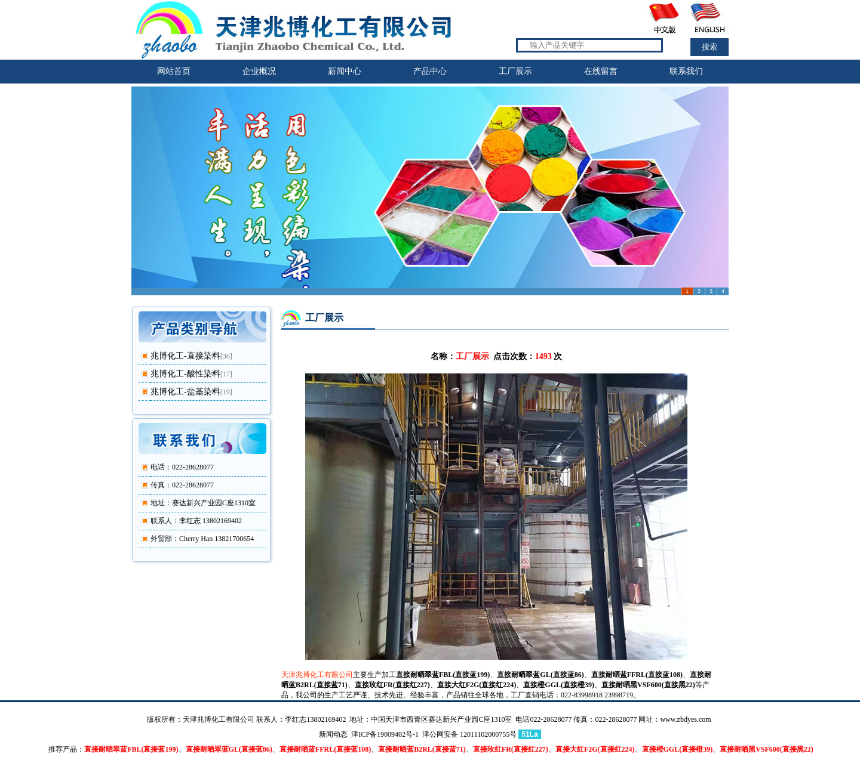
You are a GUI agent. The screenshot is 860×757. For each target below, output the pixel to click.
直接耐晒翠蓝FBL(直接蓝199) (443, 675)
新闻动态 (333, 734)
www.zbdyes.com (685, 719)
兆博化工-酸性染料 (185, 373)
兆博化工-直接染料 (185, 355)
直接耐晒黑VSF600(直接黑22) (648, 685)
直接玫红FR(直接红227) (392, 685)
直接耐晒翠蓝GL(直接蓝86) (540, 675)
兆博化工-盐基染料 (185, 391)
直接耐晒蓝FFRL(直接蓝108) (637, 675)
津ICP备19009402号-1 (385, 734)
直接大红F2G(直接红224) (477, 685)
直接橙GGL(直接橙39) (558, 685)
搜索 (709, 46)
